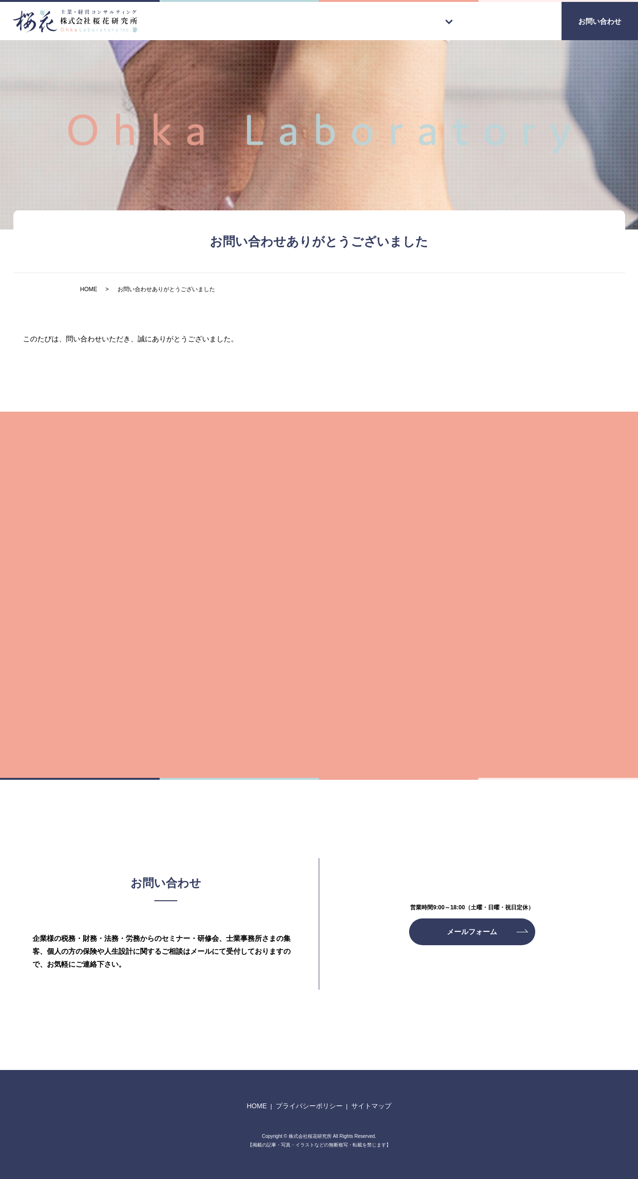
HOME (276, 20)
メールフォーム (472, 932)
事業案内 (394, 20)
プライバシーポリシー (309, 1106)
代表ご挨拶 (333, 20)
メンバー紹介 (458, 20)
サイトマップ (371, 1106)
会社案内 (523, 20)
